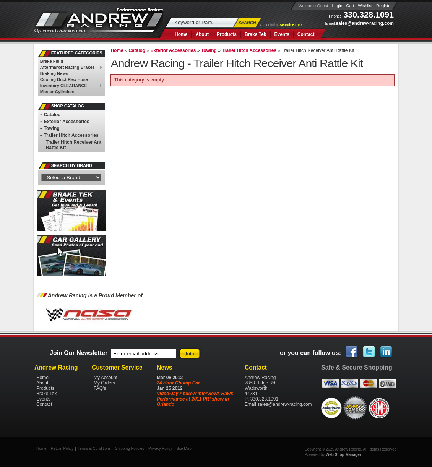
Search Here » (291, 25)
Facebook (352, 352)
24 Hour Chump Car (178, 383)
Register (384, 5)
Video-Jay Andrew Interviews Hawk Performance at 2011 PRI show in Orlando (195, 399)
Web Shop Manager (343, 454)
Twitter (369, 352)
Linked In (386, 352)
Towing (50, 128)
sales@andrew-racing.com (365, 23)
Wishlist (365, 5)
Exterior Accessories (64, 121)
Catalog (50, 114)
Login (337, 5)
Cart (350, 5)
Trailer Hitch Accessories (69, 135)
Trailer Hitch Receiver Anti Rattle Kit (74, 144)
